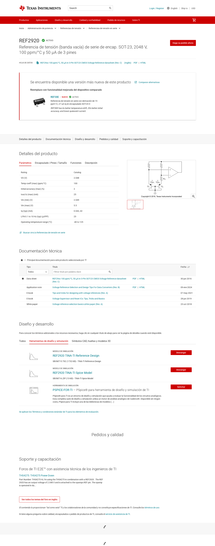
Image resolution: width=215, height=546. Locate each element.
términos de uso (151, 507)
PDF (136, 63)
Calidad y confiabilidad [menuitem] (89, 20)
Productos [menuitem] (24, 20)
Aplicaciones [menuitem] (42, 20)
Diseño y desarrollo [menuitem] (63, 20)
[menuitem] (194, 20)
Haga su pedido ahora (183, 43)
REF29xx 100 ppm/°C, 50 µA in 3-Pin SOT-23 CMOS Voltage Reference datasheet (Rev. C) (81, 63)
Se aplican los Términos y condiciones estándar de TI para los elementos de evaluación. (59, 412)
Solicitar (181, 387)
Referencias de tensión (70, 28)
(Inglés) (127, 63)
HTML (143, 63)
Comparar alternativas (149, 82)
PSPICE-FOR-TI (63, 390)
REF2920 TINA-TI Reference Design (76, 355)
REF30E (55, 97)
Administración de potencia (40, 28)
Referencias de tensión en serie (103, 28)
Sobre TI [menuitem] (136, 20)
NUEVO (65, 97)
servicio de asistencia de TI (117, 514)
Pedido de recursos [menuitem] (116, 20)
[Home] (40, 8)
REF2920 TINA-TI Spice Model (72, 373)
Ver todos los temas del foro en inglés (39, 499)
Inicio (21, 28)
